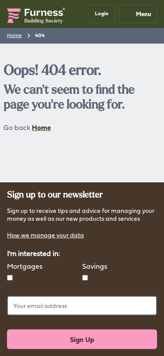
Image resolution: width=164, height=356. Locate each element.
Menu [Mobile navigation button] (137, 13)
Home (14, 35)
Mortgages (24, 266)
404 (40, 35)
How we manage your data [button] (45, 236)
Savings (94, 266)
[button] (101, 13)
